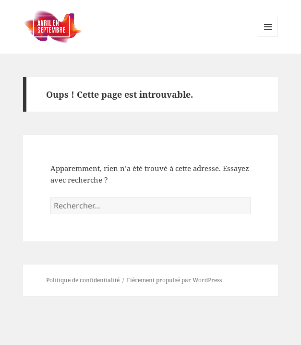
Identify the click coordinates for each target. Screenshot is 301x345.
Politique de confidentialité (83, 280)
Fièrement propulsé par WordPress (174, 280)
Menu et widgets (268, 36)
